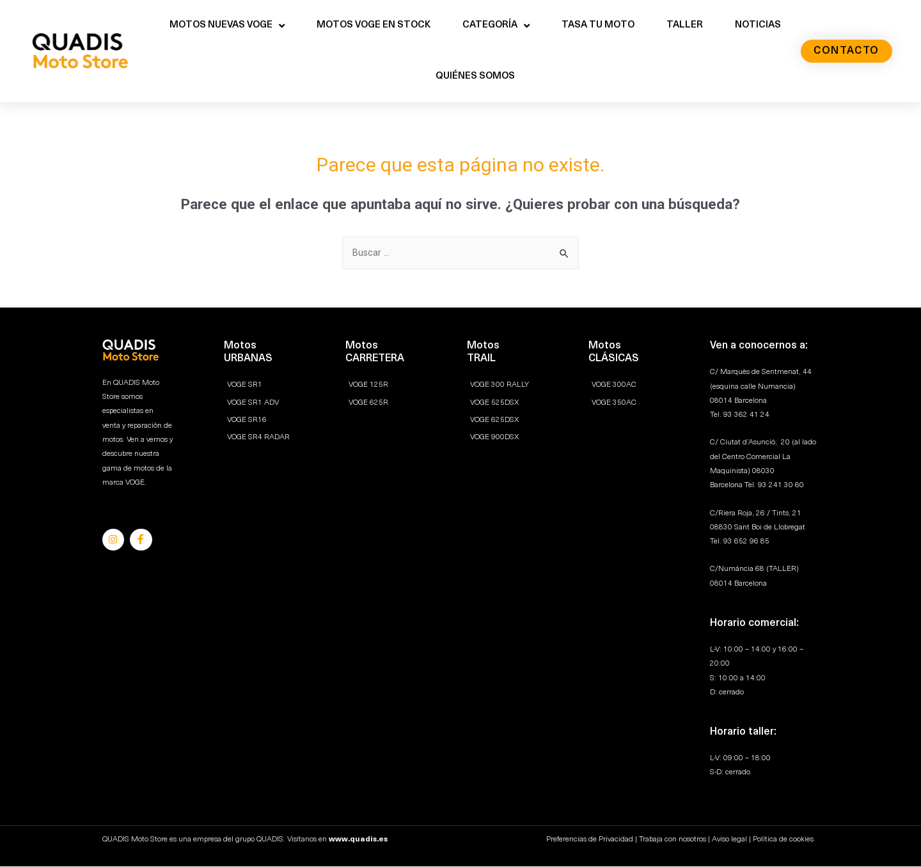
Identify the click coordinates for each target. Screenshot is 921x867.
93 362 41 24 (746, 415)
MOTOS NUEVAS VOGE (227, 26)
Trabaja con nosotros (672, 840)
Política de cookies (783, 840)
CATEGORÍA (496, 26)
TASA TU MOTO (598, 25)
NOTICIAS (758, 25)
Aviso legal (729, 840)
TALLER (684, 25)
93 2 (765, 486)
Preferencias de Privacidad (589, 840)
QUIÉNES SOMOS (475, 76)
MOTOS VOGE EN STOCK (373, 25)
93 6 (731, 542)
